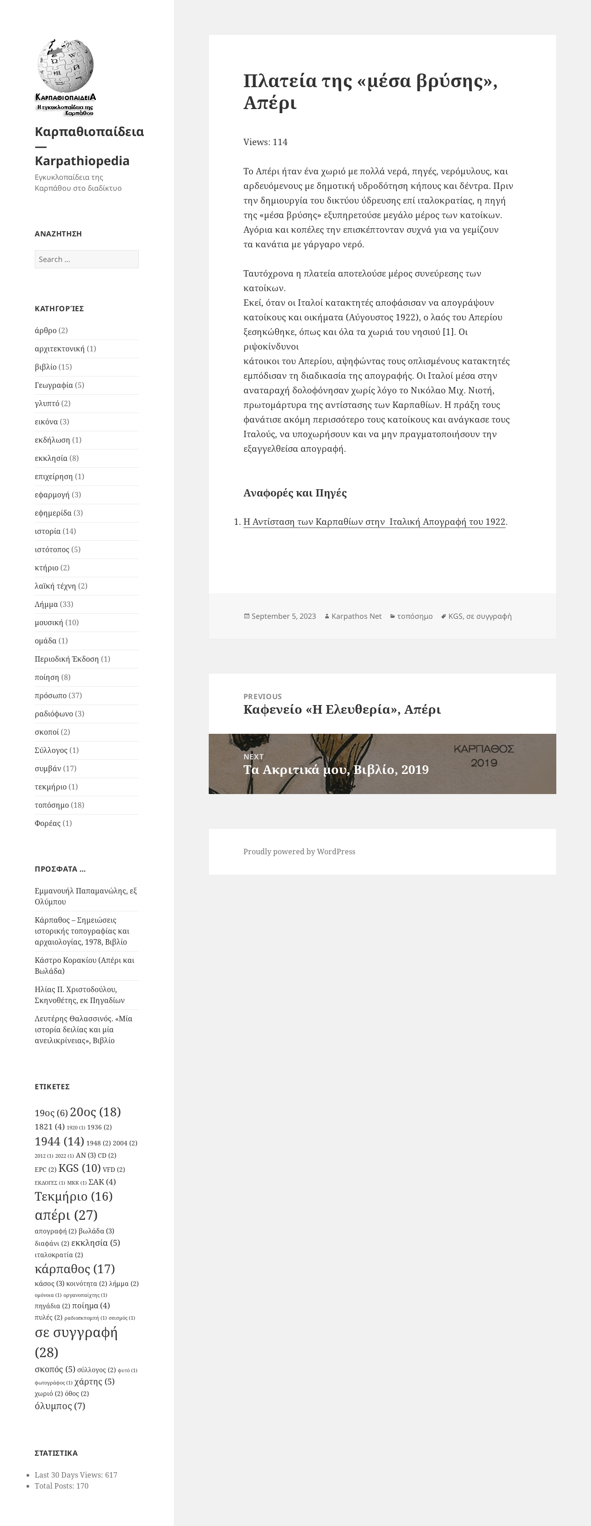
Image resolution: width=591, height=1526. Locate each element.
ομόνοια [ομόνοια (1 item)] (48, 1295)
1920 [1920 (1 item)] (76, 1127)
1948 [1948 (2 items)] (98, 1143)
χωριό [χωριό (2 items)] (49, 1394)
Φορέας (48, 823)
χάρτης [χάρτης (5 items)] (94, 1381)
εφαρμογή (52, 495)
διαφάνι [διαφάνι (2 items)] (52, 1243)
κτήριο (46, 568)
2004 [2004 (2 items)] (125, 1143)
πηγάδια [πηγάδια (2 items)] (52, 1306)
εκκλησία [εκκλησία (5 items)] (95, 1242)
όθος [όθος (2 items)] (77, 1394)
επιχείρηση (54, 476)
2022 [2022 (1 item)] (64, 1156)
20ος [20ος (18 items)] (95, 1111)
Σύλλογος (51, 750)
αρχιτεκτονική (60, 349)
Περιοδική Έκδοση (67, 659)
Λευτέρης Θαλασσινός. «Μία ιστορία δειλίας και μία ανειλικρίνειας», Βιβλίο (83, 1029)
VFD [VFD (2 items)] (114, 1169)
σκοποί (47, 732)
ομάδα (46, 641)
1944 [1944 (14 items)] (59, 1141)
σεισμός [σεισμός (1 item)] (122, 1318)
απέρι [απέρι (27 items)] (66, 1215)
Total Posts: (55, 1486)
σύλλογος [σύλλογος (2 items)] (96, 1370)
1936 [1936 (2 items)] (99, 1127)
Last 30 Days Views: (70, 1475)
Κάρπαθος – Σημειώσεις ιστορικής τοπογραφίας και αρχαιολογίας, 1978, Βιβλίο (82, 931)
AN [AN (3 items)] (86, 1155)
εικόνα (46, 422)
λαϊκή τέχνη (55, 586)
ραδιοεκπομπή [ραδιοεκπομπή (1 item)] (85, 1318)
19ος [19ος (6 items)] (51, 1113)
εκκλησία (51, 458)
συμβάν (48, 768)
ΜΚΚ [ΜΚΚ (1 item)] (77, 1183)
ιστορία (48, 531)
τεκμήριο (51, 787)
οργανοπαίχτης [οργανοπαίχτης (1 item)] (85, 1295)
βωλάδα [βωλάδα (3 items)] (96, 1231)
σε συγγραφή (489, 616)
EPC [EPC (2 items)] (46, 1169)
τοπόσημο (52, 805)
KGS (456, 616)
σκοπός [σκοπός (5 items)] (55, 1368)
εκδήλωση (52, 440)
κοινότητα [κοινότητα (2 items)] (86, 1284)
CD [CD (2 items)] (107, 1155)
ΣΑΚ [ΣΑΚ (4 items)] (102, 1181)
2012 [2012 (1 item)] (44, 1156)
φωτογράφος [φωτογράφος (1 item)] (54, 1383)
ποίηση (47, 677)
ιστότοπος (52, 549)
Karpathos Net (357, 616)
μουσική (49, 622)
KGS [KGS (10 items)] (79, 1168)
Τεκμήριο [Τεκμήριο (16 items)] (74, 1196)
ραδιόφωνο (54, 714)
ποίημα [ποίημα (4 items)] (91, 1305)
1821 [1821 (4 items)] (50, 1126)
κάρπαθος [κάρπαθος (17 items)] (75, 1268)
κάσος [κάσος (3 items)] (49, 1283)
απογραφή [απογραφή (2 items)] (56, 1231)
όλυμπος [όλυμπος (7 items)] (60, 1405)
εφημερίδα (53, 513)
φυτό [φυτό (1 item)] (127, 1370)
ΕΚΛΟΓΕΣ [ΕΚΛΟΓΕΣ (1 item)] (50, 1183)
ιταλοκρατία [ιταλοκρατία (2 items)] (59, 1255)
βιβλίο (46, 367)
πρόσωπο (51, 695)
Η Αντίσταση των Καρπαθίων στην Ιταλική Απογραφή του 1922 (374, 522)
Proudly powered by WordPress (299, 852)
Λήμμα (46, 604)
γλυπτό (47, 403)
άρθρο (46, 330)
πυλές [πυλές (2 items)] (49, 1317)
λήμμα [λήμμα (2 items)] (124, 1284)
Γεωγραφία (54, 385)
